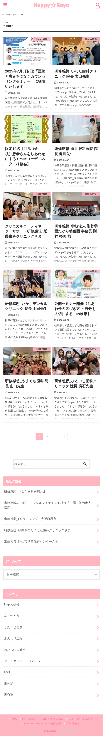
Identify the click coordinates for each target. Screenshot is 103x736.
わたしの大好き (15, 649)
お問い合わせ (72, 723)
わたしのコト (29, 719)
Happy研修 (11, 604)
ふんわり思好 (13, 638)
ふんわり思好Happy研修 (80, 719)
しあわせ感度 (13, 627)
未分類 (8, 683)
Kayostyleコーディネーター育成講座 (42, 723)
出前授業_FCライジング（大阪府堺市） (31, 518)
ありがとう (11, 615)
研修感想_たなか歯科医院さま (25, 491)
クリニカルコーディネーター (24, 661)
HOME (14, 719)
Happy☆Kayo (51, 5)
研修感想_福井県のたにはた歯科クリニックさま (37, 530)
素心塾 (8, 694)
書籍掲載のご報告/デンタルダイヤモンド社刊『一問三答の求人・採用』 (49, 505)
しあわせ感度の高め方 (51, 719)
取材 (7, 672)
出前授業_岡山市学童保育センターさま (31, 541)
